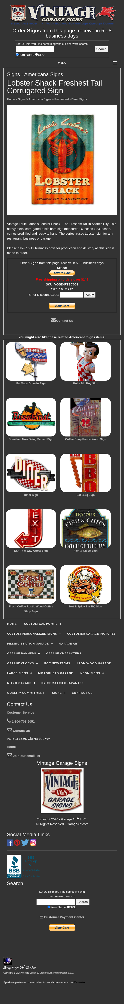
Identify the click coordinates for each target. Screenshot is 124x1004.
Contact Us (62, 320)
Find (39, 43)
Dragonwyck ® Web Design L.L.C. (57, 973)
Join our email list (23, 756)
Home (11, 747)
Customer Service (20, 712)
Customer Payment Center (62, 917)
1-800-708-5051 (21, 721)
